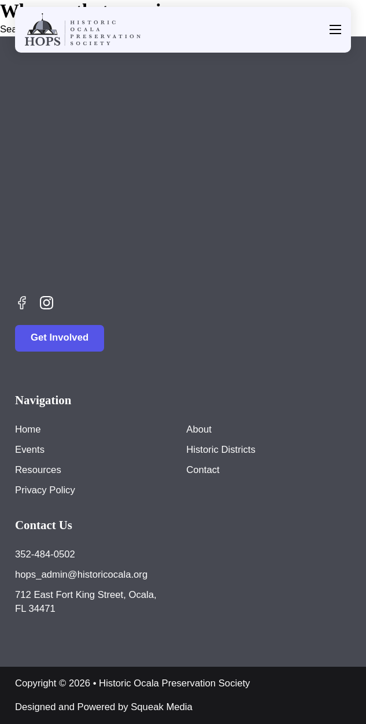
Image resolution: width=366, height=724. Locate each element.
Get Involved (59, 337)
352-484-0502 (45, 554)
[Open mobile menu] (335, 29)
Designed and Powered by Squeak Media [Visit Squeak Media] (104, 706)
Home (27, 429)
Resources (38, 469)
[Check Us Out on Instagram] (46, 302)
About (199, 429)
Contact (202, 469)
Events (30, 449)
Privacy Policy (45, 490)
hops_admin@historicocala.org (81, 574)
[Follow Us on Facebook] (22, 302)
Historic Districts (220, 449)
